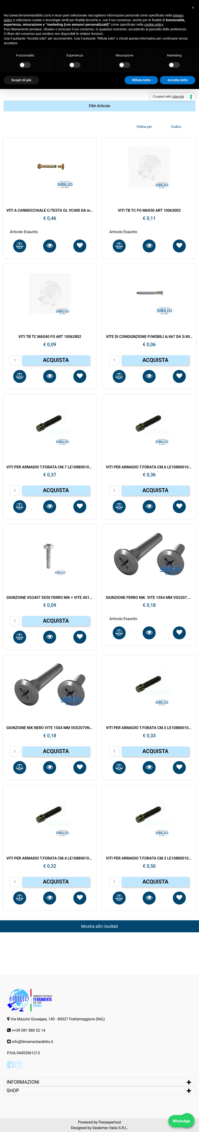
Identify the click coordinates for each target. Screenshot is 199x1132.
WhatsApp (181, 1121)
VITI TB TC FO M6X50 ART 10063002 (149, 210)
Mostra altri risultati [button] (99, 926)
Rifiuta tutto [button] (141, 80)
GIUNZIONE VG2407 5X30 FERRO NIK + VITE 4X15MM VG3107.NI (49, 597)
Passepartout (110, 1122)
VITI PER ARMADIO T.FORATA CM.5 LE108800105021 (149, 728)
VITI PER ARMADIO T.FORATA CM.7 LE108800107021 (49, 467)
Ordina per (144, 127)
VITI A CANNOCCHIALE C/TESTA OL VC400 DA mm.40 (49, 210)
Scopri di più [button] (21, 80)
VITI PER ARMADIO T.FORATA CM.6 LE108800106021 (149, 467)
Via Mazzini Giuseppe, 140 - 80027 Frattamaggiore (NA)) (58, 1019)
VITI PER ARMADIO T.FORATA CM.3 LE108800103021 (149, 858)
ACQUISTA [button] (56, 360)
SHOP (13, 1090)
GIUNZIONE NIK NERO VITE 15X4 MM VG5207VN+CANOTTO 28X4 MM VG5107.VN (49, 728)
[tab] (99, 1082)
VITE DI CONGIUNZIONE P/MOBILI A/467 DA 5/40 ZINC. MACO (149, 336)
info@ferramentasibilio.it (32, 1041)
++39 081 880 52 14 (28, 1030)
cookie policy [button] (153, 24)
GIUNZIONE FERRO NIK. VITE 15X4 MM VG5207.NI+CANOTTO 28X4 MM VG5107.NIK (149, 597)
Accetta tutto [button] (177, 80)
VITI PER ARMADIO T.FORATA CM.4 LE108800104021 (49, 858)
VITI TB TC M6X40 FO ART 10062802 (49, 336)
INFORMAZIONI (23, 1082)
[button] (99, 106)
